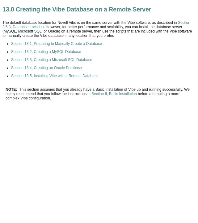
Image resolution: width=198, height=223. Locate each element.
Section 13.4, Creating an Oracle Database (46, 68)
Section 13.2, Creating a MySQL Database (46, 52)
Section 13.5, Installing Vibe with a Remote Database (55, 76)
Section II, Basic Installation (114, 94)
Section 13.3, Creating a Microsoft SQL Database (51, 60)
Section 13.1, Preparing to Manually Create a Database (56, 44)
